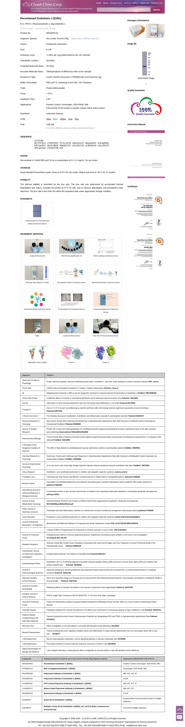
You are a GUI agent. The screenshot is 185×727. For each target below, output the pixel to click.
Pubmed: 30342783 (63, 573)
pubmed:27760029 (145, 511)
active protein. (99, 108)
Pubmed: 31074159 (125, 587)
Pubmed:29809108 (73, 546)
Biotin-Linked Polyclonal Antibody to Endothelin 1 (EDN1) (68, 688)
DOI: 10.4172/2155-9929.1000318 (124, 523)
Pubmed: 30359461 (74, 565)
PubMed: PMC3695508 (147, 393)
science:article (121, 472)
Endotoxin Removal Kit (37, 256)
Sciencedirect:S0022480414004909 (73, 432)
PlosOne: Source (111, 388)
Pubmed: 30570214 (69, 581)
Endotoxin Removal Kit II (71, 336)
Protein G (71, 362)
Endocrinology (26, 28)
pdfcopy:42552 (53, 494)
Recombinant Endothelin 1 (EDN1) (58, 664)
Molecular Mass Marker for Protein (37, 282)
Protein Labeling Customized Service (105, 256)
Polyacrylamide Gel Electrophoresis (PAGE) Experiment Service (37, 222)
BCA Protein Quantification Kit (72, 256)
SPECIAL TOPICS (131, 3)
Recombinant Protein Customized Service (72, 282)
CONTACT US (156, 3)
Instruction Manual (54, 113)
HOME (98, 3)
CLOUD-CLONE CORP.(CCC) (95, 718)
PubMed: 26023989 (62, 440)
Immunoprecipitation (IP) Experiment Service (106, 310)
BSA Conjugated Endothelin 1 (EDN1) (59, 669)
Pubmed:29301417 (98, 554)
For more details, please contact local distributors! (70, 128)
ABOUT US (144, 3)
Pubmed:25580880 (73, 424)
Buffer (37, 336)
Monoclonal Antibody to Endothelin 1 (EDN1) (62, 693)
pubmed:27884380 (54, 485)
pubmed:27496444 (132, 477)
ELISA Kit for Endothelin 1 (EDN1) (58, 700)
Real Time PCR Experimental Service (105, 336)
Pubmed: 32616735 (153, 610)
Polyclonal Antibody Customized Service (37, 309)
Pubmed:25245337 (136, 416)
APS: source (153, 382)
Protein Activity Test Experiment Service (71, 309)
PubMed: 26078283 (141, 465)
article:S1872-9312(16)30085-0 (127, 517)
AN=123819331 (120, 530)
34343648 (112, 644)
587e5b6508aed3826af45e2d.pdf (60, 504)
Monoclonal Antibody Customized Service (106, 282)
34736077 (56, 634)
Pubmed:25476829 (127, 403)
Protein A (106, 362)
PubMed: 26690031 (132, 448)
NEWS (105, 3)
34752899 (122, 639)
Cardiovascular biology (45, 28)
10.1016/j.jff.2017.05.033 (57, 538)
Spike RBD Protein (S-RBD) (37, 362)
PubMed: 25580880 (73, 459)
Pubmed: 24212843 (130, 398)
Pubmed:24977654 (54, 411)
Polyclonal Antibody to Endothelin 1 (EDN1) (62, 674)
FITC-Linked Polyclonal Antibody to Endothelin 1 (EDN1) (67, 684)
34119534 (115, 626)
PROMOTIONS (116, 3)
